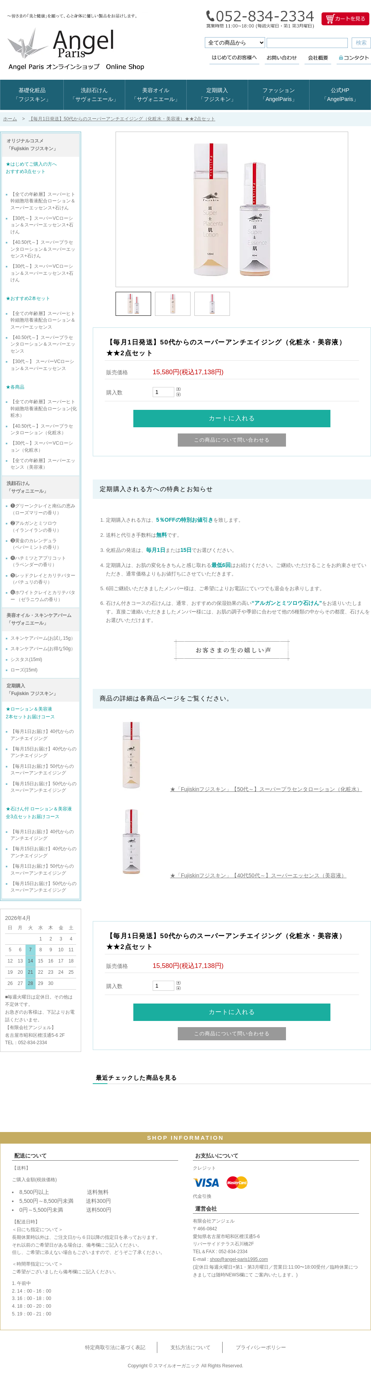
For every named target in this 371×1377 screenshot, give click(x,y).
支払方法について (190, 1347)
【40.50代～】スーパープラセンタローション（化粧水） (41, 429)
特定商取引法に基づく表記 (115, 1347)
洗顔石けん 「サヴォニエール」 (27, 487)
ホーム (10, 119)
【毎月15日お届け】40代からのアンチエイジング (43, 752)
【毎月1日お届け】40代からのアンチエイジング (42, 735)
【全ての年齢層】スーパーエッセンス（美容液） (42, 464)
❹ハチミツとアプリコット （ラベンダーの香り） (38, 561)
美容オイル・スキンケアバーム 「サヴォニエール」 (39, 619)
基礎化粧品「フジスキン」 (32, 94)
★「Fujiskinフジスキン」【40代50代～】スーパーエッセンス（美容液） (258, 875)
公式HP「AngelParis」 (340, 94)
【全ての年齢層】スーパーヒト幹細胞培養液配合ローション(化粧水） (43, 408)
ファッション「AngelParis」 (278, 94)
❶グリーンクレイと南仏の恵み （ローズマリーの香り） (42, 509)
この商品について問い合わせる (232, 440)
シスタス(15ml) (26, 659)
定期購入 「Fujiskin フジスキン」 (32, 689)
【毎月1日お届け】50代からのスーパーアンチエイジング (42, 770)
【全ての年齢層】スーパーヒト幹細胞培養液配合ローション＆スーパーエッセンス (42, 320)
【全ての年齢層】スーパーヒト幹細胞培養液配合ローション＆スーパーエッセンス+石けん (42, 201)
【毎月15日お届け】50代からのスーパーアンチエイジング (43, 787)
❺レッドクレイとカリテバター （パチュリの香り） (42, 579)
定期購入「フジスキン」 (217, 94)
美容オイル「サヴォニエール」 (155, 94)
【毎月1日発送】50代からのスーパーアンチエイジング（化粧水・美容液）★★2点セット (122, 119)
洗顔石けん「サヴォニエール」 (94, 94)
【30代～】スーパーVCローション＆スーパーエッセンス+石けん (41, 225)
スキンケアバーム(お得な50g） (42, 648)
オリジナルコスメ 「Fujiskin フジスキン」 (32, 144)
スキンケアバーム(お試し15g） (42, 638)
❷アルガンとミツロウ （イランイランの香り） (35, 527)
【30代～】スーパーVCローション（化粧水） (41, 446)
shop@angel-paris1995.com (239, 1259)
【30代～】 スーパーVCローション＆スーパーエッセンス (42, 365)
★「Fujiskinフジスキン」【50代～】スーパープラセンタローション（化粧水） (266, 789)
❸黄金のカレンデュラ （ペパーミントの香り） (35, 544)
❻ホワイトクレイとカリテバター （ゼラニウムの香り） (42, 596)
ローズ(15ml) (23, 670)
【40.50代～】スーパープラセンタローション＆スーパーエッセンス (42, 344)
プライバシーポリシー (261, 1347)
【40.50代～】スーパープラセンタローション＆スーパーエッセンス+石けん (42, 249)
